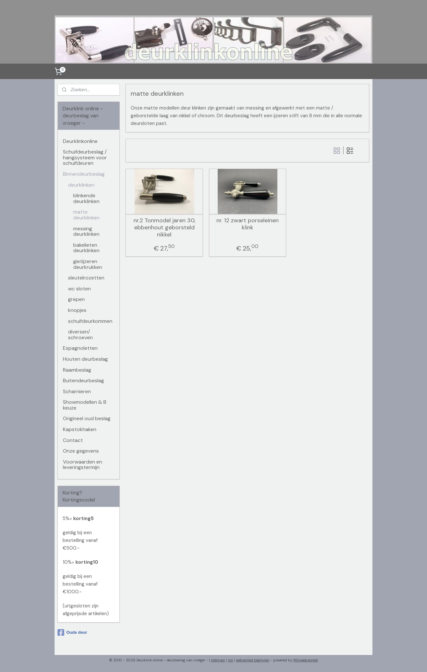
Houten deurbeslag (85, 359)
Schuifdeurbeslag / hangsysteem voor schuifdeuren (85, 157)
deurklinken (81, 184)
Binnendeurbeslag (84, 174)
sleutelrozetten (86, 277)
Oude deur (72, 632)
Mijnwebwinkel (305, 660)
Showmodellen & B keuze (84, 405)
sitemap (218, 660)
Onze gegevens (81, 450)
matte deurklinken (86, 214)
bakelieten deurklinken (86, 248)
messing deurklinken (86, 231)
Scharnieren (77, 391)
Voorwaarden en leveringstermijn (82, 464)
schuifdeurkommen (90, 321)
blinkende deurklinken (86, 198)
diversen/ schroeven (80, 334)
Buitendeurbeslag (83, 380)
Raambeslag (77, 370)
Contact (73, 440)
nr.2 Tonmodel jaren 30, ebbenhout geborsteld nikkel (164, 227)
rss (230, 660)
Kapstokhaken (79, 429)
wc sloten (79, 288)
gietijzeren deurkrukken (87, 264)
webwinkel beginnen (252, 660)
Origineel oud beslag (86, 418)
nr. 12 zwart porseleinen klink (247, 224)
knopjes (77, 310)
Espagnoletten (80, 348)
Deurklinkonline (80, 141)
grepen (76, 299)
